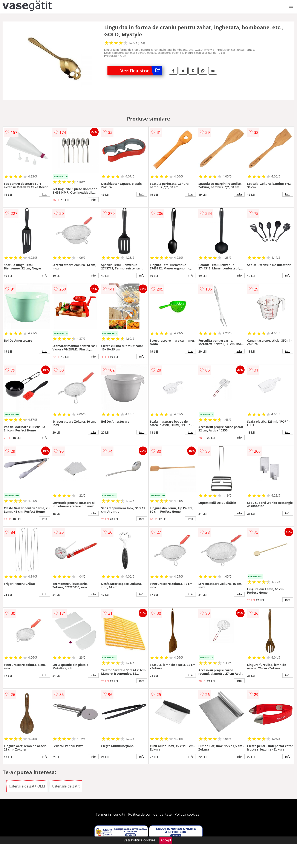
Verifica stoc (141, 70)
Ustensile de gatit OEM (27, 786)
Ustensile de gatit (66, 786)
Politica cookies (187, 814)
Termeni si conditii (110, 814)
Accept (166, 840)
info (44, 194)
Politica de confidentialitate (150, 814)
